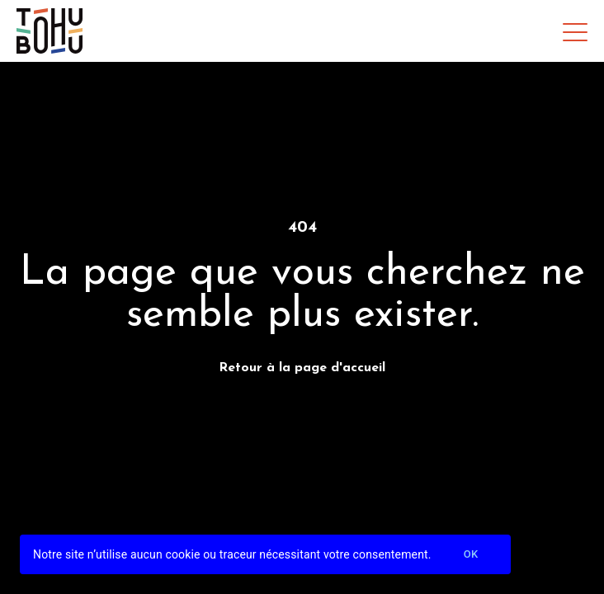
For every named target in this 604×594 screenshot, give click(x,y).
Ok (471, 555)
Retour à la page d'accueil (302, 368)
